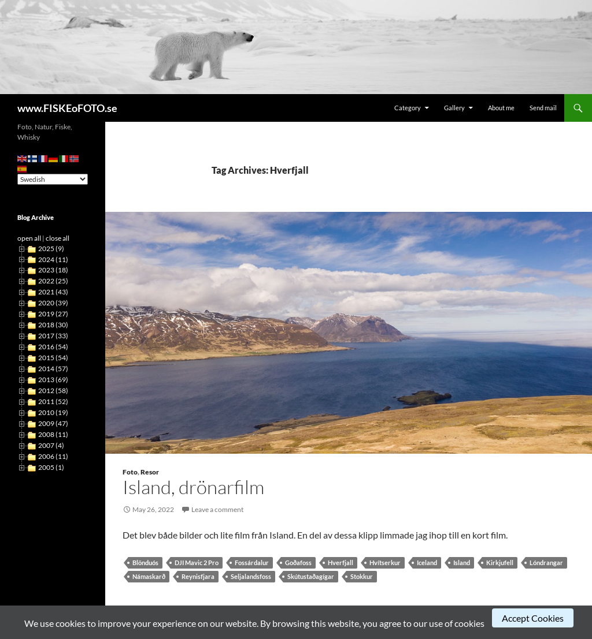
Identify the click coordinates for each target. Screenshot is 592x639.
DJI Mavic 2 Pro (197, 562)
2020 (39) (53, 302)
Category (407, 107)
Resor (149, 472)
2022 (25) (53, 280)
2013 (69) (53, 379)
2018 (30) (53, 324)
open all (29, 238)
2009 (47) (53, 423)
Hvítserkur (385, 562)
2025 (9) (51, 248)
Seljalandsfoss (251, 576)
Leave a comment (217, 509)
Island (461, 562)
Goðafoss (298, 562)
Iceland (427, 562)
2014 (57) (53, 368)
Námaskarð (148, 576)
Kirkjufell (499, 562)
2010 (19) (53, 412)
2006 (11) (53, 456)
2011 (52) (53, 401)
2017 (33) (53, 335)
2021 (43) (53, 291)
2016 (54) (53, 346)
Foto (130, 472)
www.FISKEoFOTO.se (67, 108)
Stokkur (361, 576)
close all (57, 238)
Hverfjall (340, 562)
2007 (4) (51, 445)
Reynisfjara (198, 576)
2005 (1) (51, 467)
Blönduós (145, 562)
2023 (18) (53, 270)
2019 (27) (53, 313)
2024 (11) (53, 259)
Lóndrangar (546, 562)
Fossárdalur (252, 562)
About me (501, 107)
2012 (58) (53, 390)
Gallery (454, 107)
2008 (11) (53, 434)
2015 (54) (53, 357)
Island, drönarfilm (193, 487)
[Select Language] (52, 179)
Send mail (543, 107)
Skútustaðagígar (310, 576)
